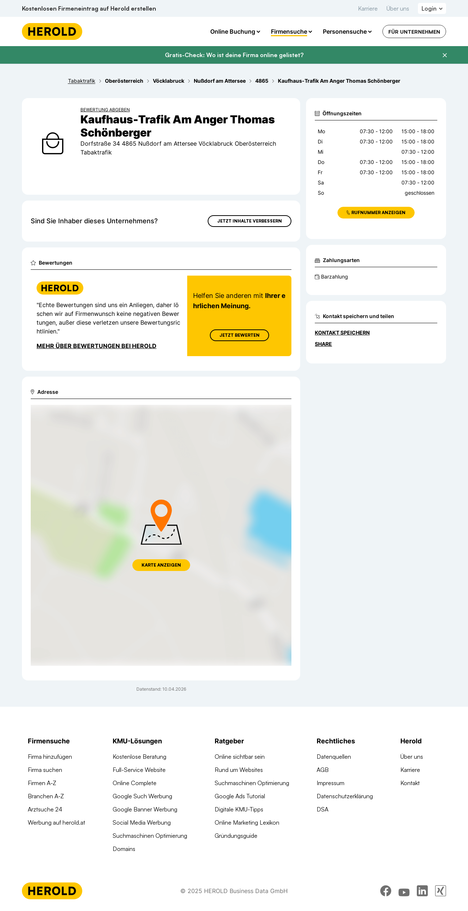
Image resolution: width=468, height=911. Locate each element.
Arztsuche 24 (45, 809)
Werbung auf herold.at (56, 822)
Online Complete (134, 783)
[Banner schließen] (444, 55)
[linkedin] (422, 890)
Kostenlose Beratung (139, 756)
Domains (124, 848)
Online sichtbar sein (240, 756)
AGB (323, 769)
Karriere (368, 8)
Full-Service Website (139, 769)
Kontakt (410, 783)
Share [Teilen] (323, 344)
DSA (322, 809)
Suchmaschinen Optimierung (150, 835)
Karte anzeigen (161, 565)
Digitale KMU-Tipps (239, 809)
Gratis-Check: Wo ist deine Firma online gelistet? (234, 55)
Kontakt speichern (342, 332)
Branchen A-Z (46, 796)
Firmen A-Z (42, 783)
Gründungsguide (236, 835)
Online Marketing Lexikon (247, 822)
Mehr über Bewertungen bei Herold (96, 346)
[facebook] (385, 890)
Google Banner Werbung (145, 809)
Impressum (330, 783)
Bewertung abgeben (105, 109)
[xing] (440, 890)
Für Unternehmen (414, 32)
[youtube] (404, 890)
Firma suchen (45, 769)
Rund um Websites (239, 769)
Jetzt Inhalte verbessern (249, 221)
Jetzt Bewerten (239, 335)
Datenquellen (334, 756)
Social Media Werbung (142, 822)
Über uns (397, 8)
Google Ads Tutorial (240, 796)
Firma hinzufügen (50, 756)
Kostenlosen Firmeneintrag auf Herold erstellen (89, 8)
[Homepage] (52, 31)
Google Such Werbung (142, 796)
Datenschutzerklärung (345, 796)
